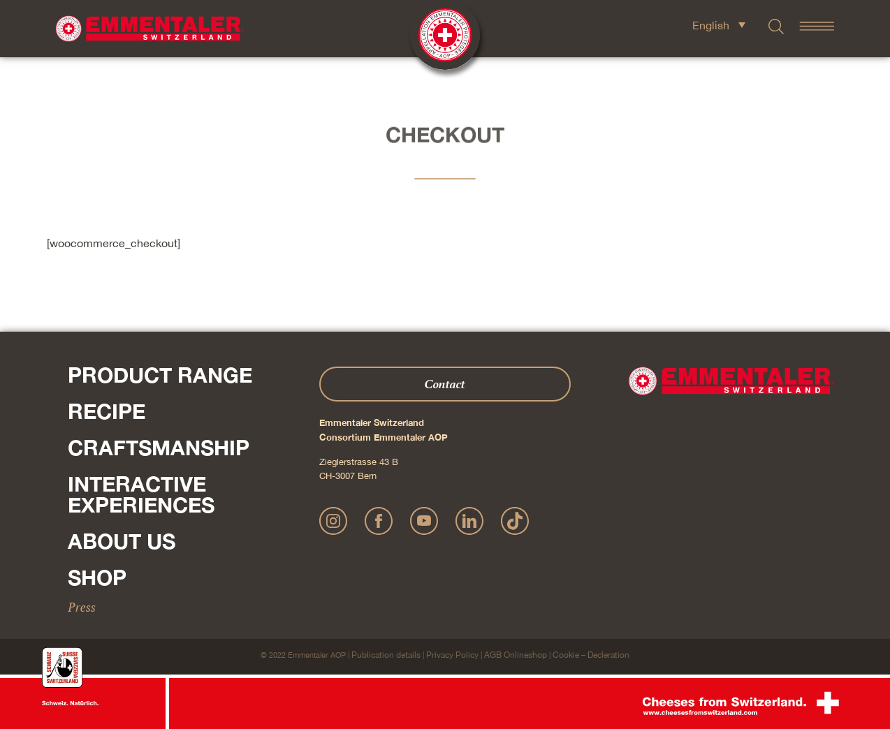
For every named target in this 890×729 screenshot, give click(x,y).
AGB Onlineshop (515, 655)
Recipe (106, 411)
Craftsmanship (158, 447)
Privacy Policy (452, 655)
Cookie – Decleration (591, 655)
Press (82, 607)
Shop (97, 577)
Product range (160, 375)
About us (121, 541)
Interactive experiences (141, 494)
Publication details (386, 655)
